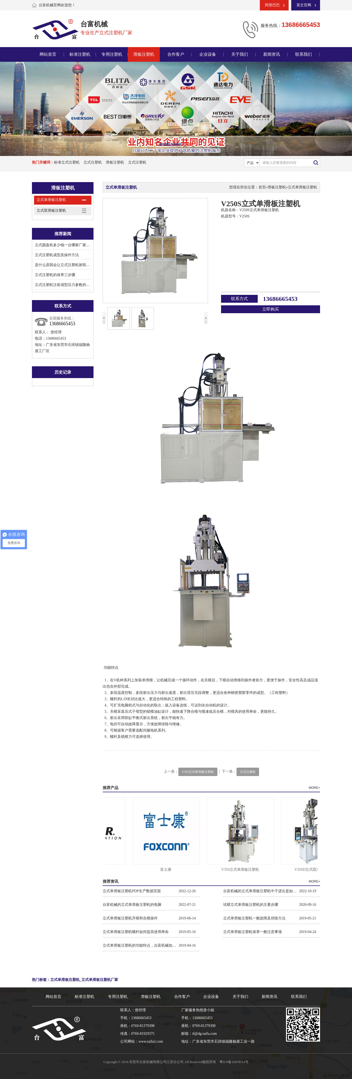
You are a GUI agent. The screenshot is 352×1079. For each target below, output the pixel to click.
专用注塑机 (111, 54)
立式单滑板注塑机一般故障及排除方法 (254, 918)
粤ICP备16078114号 (234, 1062)
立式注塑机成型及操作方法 (57, 255)
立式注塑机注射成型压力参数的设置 (64, 285)
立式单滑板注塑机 (51, 200)
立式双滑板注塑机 (51, 210)
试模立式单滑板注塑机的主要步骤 (250, 905)
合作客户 (175, 54)
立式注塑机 (93, 162)
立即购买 (270, 309)
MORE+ (314, 788)
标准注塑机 (79, 54)
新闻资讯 (271, 54)
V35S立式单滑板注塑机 (198, 772)
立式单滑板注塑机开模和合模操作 (130, 918)
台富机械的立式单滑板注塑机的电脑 (132, 905)
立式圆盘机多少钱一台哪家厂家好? (63, 245)
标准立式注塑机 (67, 162)
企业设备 (207, 54)
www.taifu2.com (151, 1041)
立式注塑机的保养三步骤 (55, 275)
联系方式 (239, 298)
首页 (262, 187)
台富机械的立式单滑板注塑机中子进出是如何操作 (261, 891)
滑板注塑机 (143, 54)
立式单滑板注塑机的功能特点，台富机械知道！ (141, 945)
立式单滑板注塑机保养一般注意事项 (252, 932)
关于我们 (239, 54)
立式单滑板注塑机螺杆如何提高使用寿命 (136, 932)
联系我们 (303, 54)
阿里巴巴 (272, 5)
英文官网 (303, 5)
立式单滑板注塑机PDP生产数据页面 (132, 891)
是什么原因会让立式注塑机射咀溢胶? (65, 265)
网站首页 (48, 54)
